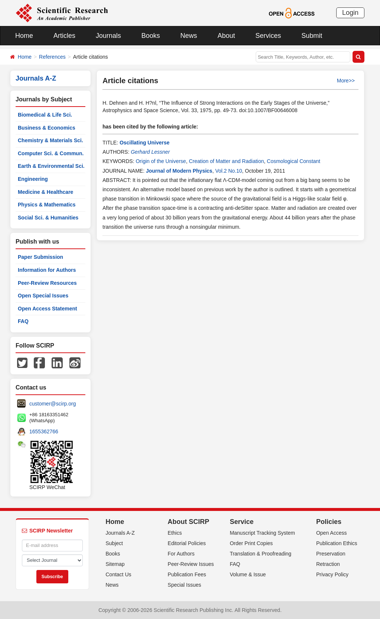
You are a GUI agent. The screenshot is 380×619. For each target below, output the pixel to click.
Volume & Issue (248, 574)
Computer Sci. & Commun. (50, 153)
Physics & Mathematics (47, 205)
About (226, 35)
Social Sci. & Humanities (48, 218)
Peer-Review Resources (47, 283)
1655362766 (43, 431)
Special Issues (184, 585)
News (188, 35)
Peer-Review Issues (191, 564)
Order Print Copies (251, 543)
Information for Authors (47, 270)
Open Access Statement (47, 309)
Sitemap (115, 564)
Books (150, 35)
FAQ (23, 321)
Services (268, 35)
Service (241, 521)
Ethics (175, 533)
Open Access (331, 533)
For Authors (181, 554)
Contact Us (118, 574)
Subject (114, 543)
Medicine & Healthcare (45, 192)
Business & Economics (46, 128)
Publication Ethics (336, 543)
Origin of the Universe (161, 161)
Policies (328, 521)
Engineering (33, 179)
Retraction (328, 564)
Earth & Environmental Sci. (51, 166)
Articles (64, 35)
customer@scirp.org (52, 404)
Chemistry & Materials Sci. (50, 140)
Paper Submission (40, 257)
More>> (346, 81)
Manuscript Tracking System (262, 533)
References (52, 57)
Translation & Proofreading (260, 554)
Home (24, 35)
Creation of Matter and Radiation (226, 161)
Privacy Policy (332, 574)
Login (350, 12)
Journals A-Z (120, 533)
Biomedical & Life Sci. (45, 115)
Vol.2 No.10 (228, 171)
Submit (311, 35)
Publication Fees (187, 574)
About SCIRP (188, 521)
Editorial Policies (187, 543)
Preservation (330, 554)
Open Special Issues (43, 296)
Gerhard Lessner (150, 152)
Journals (108, 35)
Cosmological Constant (293, 161)
